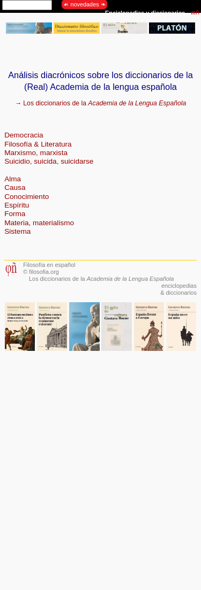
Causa (14, 187)
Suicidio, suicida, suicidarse (48, 161)
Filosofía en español (49, 265)
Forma (14, 214)
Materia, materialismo (39, 223)
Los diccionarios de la (104, 103)
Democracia (23, 135)
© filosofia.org (41, 272)
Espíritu (16, 205)
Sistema (17, 231)
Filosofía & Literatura (37, 144)
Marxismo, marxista (36, 153)
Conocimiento (26, 197)
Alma (12, 179)
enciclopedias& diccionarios (178, 289)
